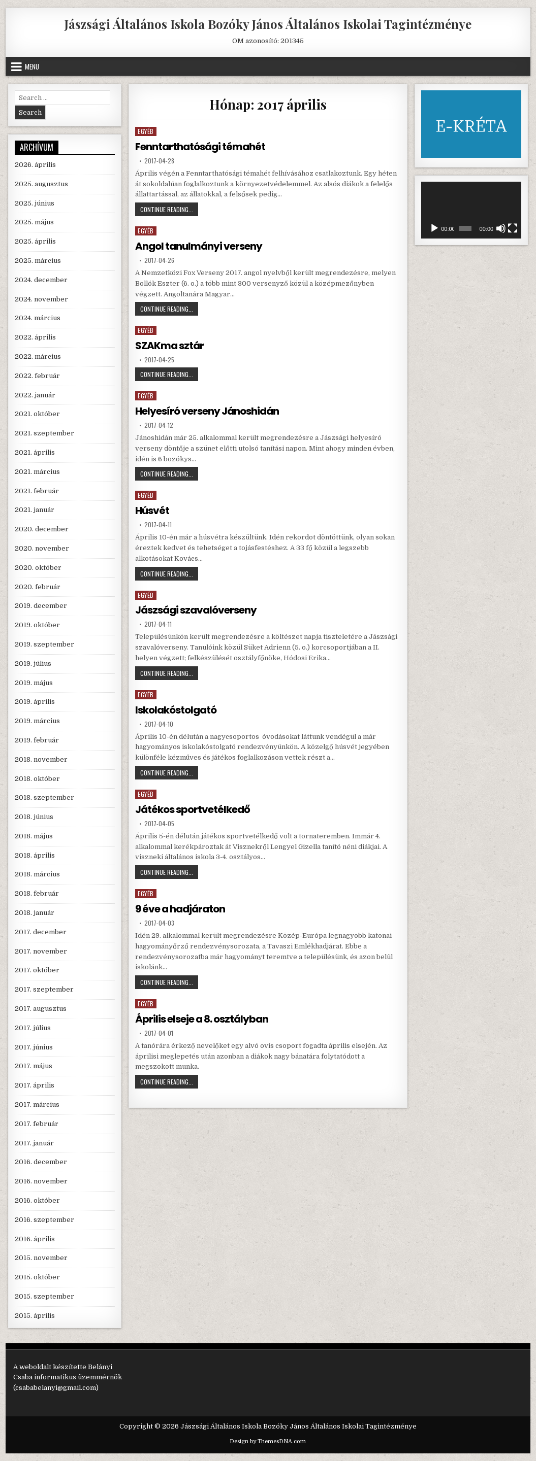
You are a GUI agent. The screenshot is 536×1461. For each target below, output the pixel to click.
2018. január (34, 912)
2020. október (38, 567)
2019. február (37, 740)
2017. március (37, 1104)
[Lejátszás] (434, 228)
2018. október (37, 779)
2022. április (35, 337)
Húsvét (152, 510)
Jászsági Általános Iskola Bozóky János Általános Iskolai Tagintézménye (268, 24)
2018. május (34, 836)
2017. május (33, 1066)
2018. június (34, 817)
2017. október (37, 970)
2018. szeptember (44, 797)
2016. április (35, 1239)
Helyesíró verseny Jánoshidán (207, 411)
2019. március (37, 721)
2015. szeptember (44, 1296)
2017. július (33, 1028)
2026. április (35, 164)
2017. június (34, 1047)
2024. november (41, 299)
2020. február (37, 587)
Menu (32, 66)
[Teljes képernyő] (513, 228)
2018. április (35, 855)
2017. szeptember (44, 989)
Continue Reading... (169, 210)
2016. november (41, 1181)
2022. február (37, 376)
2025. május (34, 222)
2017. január (34, 1143)
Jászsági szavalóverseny (196, 610)
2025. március (38, 260)
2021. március (37, 471)
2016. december (41, 1162)
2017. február (36, 1124)
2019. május (34, 683)
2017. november (41, 951)
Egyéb (146, 131)
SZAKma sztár (169, 345)
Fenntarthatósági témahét (200, 147)
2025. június (34, 203)
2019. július (33, 663)
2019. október (37, 625)
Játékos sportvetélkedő (192, 809)
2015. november (41, 1258)
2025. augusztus (41, 184)
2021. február (37, 491)
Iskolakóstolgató (175, 710)
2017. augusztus (41, 1008)
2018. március (37, 874)
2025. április (35, 241)
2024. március (37, 318)
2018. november (41, 759)
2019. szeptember (44, 644)
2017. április (34, 1085)
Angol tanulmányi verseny (198, 246)
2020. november (42, 548)
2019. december (41, 605)
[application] (471, 210)
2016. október (37, 1200)
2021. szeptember (44, 433)
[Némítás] (501, 228)
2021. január (34, 510)
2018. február (37, 893)
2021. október (37, 414)
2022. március (38, 356)
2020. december (42, 529)
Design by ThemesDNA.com (268, 1441)
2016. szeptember (44, 1220)
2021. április (35, 452)
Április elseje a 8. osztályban (201, 1019)
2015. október (37, 1277)
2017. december (41, 932)
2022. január (35, 395)
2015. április (35, 1315)
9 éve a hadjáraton (180, 909)
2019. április (35, 701)
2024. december (41, 280)
